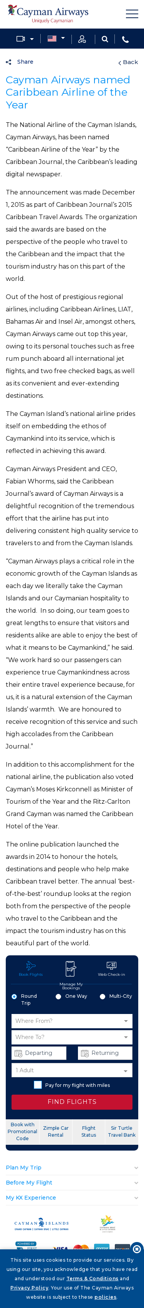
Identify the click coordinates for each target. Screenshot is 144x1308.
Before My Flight (29, 1182)
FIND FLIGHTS (72, 1101)
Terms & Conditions (92, 1278)
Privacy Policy (29, 1288)
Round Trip (24, 999)
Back (128, 62)
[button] (72, 1021)
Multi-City (116, 996)
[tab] (72, 1167)
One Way (71, 996)
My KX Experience (31, 1197)
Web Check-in (111, 969)
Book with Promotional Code (22, 1131)
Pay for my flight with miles (72, 1085)
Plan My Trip (23, 1167)
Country (52, 39)
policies (105, 1297)
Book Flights (31, 969)
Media (20, 39)
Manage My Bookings (71, 975)
